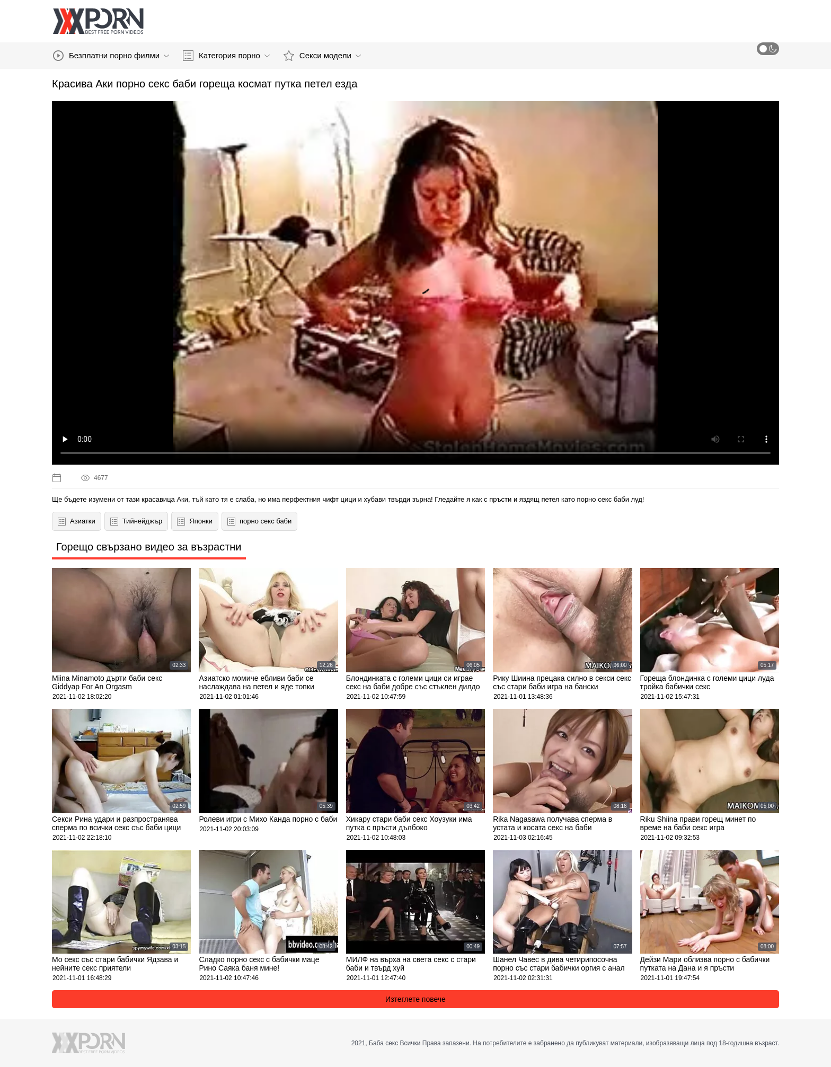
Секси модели (322, 55)
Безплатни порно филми (111, 55)
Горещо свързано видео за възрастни (149, 547)
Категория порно (226, 55)
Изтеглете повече (415, 999)
